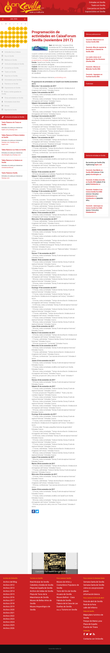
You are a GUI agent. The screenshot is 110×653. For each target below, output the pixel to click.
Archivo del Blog (10, 582)
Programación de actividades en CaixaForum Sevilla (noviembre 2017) (54, 36)
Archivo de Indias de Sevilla (41, 591)
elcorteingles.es (6, 155)
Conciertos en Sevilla (96, 8)
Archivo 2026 (8, 628)
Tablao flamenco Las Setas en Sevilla (14, 150)
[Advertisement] (69, 22)
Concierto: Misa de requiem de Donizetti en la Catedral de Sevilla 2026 (96, 49)
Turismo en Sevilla (69, 609)
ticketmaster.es (95, 184)
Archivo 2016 (8, 597)
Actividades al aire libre (11, 102)
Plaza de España (90, 624)
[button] (32, 563)
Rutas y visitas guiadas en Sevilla (11, 93)
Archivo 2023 (8, 619)
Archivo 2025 (8, 625)
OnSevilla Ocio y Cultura (11, 52)
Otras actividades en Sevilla (12, 98)
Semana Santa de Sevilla (93, 582)
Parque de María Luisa (92, 621)
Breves (5, 106)
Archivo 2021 (8, 613)
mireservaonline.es (7, 167)
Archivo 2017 (8, 600)
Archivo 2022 (8, 616)
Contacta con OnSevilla (93, 639)
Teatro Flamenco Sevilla (9, 173)
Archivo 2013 (8, 588)
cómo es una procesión (93, 588)
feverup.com (13, 129)
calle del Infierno (90, 607)
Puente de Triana (90, 627)
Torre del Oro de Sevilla (66, 591)
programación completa (40, 60)
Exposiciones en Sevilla (95, 11)
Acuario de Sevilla (64, 594)
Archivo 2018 (8, 603)
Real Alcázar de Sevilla (39, 582)
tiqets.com (5, 129)
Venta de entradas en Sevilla (13, 64)
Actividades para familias (12, 80)
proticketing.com (60, 77)
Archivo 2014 (8, 591)
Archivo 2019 (8, 606)
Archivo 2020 (8, 609)
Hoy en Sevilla (8, 56)
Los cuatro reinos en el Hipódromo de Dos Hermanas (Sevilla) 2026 (95, 59)
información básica (91, 594)
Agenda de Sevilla (9, 110)
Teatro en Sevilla (98, 5)
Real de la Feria (89, 604)
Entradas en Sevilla (97, 2)
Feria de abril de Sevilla (92, 601)
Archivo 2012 (8, 585)
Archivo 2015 (8, 594)
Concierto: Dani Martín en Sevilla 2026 (51, 571)
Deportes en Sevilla (10, 76)
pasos (86, 591)
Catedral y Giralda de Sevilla (41, 585)
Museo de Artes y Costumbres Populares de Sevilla (68, 585)
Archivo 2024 (8, 622)
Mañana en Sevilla (9, 60)
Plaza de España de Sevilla (41, 588)
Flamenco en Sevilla (10, 84)
